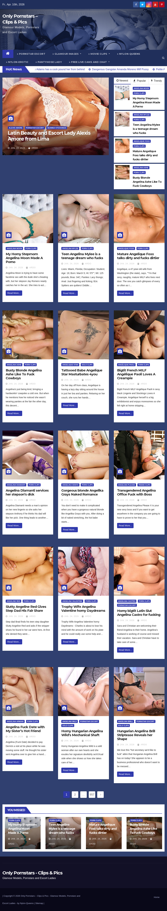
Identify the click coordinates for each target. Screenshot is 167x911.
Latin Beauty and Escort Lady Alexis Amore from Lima (49, 136)
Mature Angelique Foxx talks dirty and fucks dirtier (138, 256)
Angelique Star (70, 365)
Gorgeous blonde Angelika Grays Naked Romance (82, 492)
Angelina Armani (15, 721)
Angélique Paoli (126, 365)
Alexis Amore (15, 128)
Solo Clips (87, 365)
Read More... (14, 293)
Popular (139, 80)
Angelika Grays (70, 485)
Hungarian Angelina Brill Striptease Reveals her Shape (136, 735)
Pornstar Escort (35, 128)
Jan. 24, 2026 (15, 267)
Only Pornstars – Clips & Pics (34, 896)
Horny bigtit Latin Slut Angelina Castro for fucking (138, 613)
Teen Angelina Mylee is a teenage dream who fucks (82, 256)
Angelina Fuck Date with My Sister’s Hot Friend (25, 729)
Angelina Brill (125, 721)
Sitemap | (39, 903)
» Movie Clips (99, 53)
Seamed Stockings (56, 128)
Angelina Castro (127, 601)
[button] (163, 57)
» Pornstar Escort (31, 53)
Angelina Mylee (142, 115)
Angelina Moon (141, 88)
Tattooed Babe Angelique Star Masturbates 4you (81, 372)
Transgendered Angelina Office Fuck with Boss (136, 492)
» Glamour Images (67, 53)
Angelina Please (126, 485)
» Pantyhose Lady (49, 62)
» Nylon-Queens (128, 53)
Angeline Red (13, 601)
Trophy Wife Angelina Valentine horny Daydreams (83, 609)
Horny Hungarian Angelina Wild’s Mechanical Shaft (82, 733)
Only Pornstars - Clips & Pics (32, 873)
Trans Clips (144, 485)
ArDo (33, 148)
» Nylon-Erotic (17, 62)
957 (92, 794)
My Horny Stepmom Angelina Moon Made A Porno (24, 258)
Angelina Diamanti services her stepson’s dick (27, 492)
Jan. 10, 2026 (18, 148)
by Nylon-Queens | (26, 903)
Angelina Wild (69, 721)
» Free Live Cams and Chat (89, 62)
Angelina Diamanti (16, 485)
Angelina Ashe (141, 168)
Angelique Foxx (142, 141)
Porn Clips (139, 93)
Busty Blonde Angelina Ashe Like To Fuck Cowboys (24, 374)
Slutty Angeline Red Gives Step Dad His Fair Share (26, 609)
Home (156, 897)
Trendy (156, 80)
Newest (122, 80)
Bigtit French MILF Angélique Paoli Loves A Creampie (136, 374)
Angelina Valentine (72, 601)
